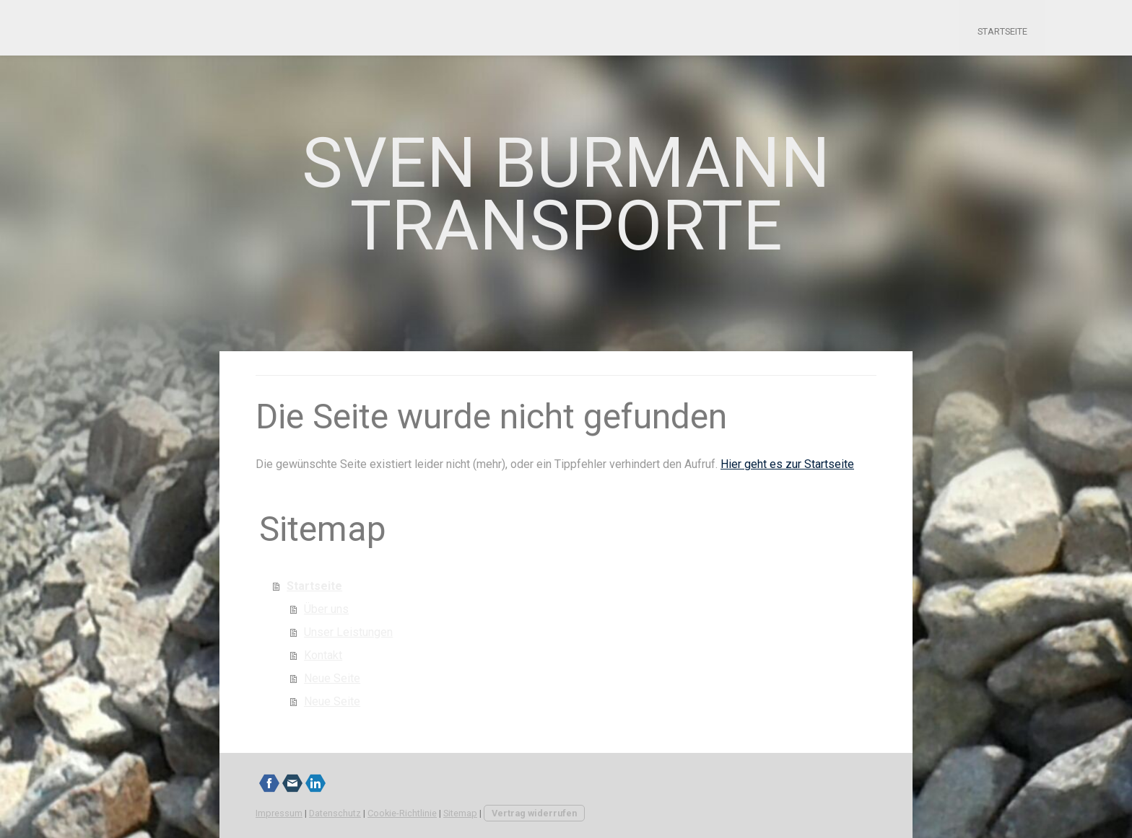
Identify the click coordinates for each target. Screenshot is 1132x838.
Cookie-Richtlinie (402, 813)
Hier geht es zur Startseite (787, 464)
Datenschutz (335, 813)
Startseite (1002, 31)
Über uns (326, 609)
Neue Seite (332, 678)
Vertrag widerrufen (534, 813)
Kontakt (323, 655)
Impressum (279, 813)
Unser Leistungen (348, 632)
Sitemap (460, 813)
